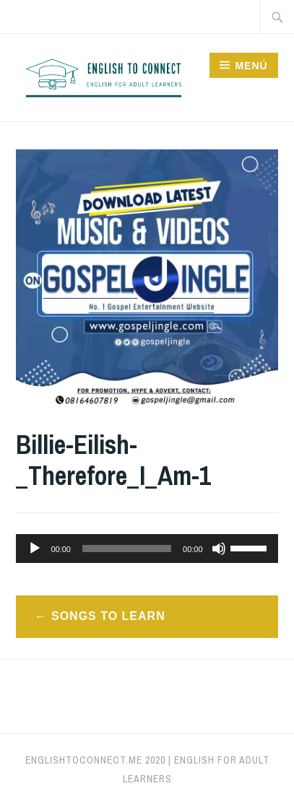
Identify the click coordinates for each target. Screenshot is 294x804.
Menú (251, 65)
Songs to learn (108, 616)
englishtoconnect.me (83, 759)
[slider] (126, 548)
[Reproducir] (34, 548)
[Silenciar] (219, 548)
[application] (146, 548)
